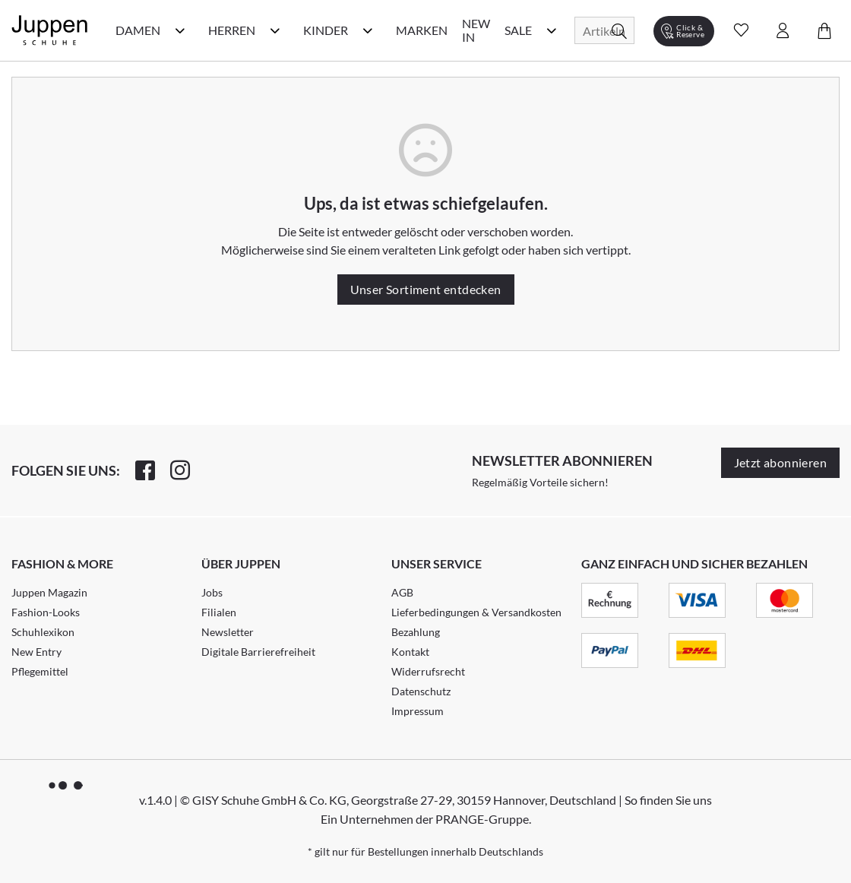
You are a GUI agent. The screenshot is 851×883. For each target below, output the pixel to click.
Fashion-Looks (45, 612)
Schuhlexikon (42, 631)
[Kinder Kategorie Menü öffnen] (368, 30)
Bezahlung (415, 631)
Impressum (417, 710)
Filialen (218, 612)
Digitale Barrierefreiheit (258, 651)
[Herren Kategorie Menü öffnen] (275, 30)
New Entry (36, 651)
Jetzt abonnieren (780, 462)
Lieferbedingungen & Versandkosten (476, 612)
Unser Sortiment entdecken (425, 289)
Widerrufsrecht (428, 671)
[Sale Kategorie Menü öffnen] (551, 30)
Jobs (212, 592)
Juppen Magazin (49, 592)
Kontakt (410, 651)
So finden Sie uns (668, 800)
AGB (402, 592)
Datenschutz (421, 691)
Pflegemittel (39, 671)
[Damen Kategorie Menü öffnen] (180, 30)
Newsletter (227, 631)
